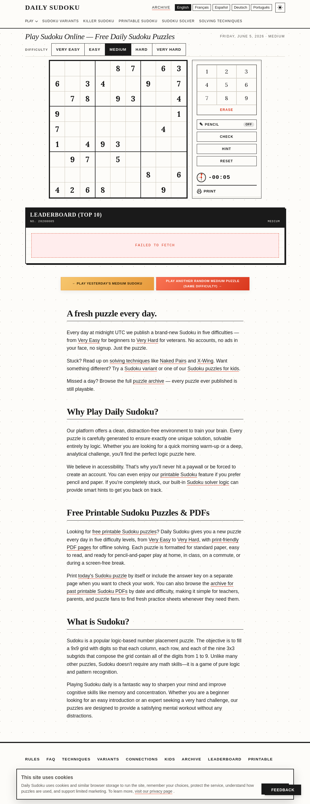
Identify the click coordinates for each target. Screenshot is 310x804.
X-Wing (205, 358)
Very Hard (158, 48)
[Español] (215, 7)
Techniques (76, 756)
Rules (32, 756)
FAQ (50, 756)
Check (226, 134)
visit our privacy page (153, 791)
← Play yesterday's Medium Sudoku (107, 280)
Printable (260, 756)
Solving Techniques (220, 21)
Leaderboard (225, 756)
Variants (108, 756)
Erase (226, 107)
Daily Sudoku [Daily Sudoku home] (52, 7)
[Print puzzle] (206, 188)
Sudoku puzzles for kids (213, 365)
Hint (226, 146)
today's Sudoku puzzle (102, 572)
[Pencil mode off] (227, 121)
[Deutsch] (237, 7)
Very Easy (66, 48)
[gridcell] (57, 65)
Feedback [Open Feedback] (282, 790)
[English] (172, 7)
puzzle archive (148, 378)
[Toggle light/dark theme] (280, 7)
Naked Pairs (173, 358)
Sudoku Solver (178, 21)
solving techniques (130, 358)
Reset (226, 158)
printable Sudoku (178, 471)
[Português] (260, 7)
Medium (111, 48)
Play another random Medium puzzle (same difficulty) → (203, 280)
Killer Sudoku (98, 21)
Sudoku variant (140, 365)
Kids (170, 756)
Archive (149, 7)
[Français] (193, 7)
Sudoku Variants (60, 21)
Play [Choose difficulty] (31, 21)
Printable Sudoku (138, 21)
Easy (90, 48)
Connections (142, 756)
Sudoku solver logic (208, 479)
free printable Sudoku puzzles (124, 528)
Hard (133, 48)
